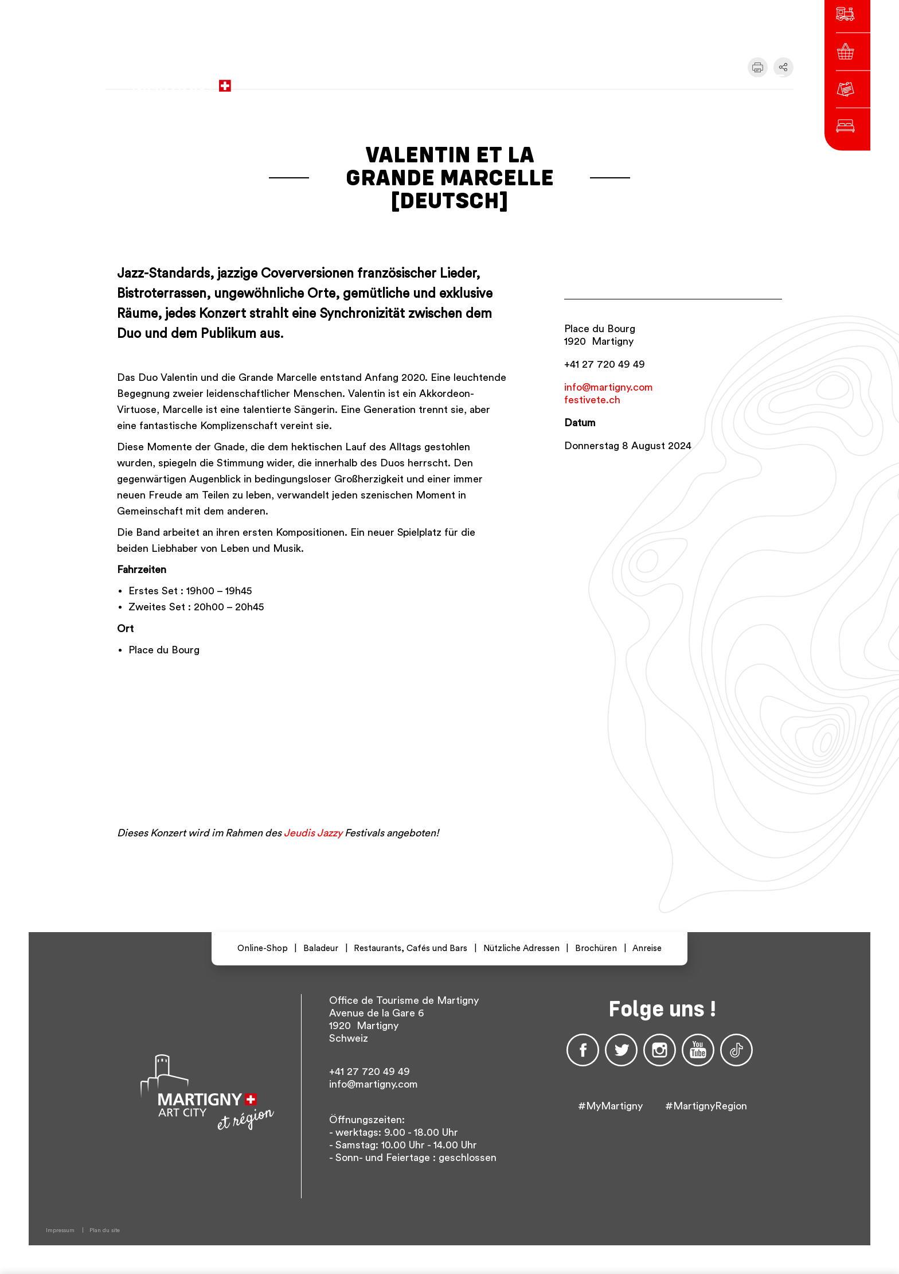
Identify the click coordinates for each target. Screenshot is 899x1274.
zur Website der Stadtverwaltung (402, 80)
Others (684, 80)
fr (610, 80)
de (630, 80)
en (651, 80)
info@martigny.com (608, 387)
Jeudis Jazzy (313, 833)
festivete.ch (592, 400)
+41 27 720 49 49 (604, 364)
